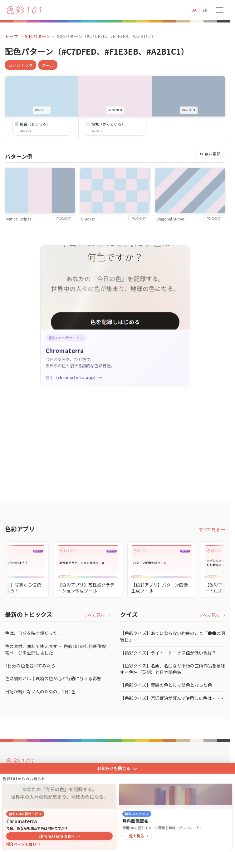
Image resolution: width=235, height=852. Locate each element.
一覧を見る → (137, 812)
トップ (11, 36)
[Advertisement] (117, 438)
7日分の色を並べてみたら (30, 665)
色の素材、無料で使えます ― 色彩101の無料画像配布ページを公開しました (55, 649)
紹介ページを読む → (23, 820)
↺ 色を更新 (210, 154)
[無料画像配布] (175, 772)
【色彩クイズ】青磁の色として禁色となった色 (166, 685)
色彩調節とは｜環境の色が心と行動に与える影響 (53, 678)
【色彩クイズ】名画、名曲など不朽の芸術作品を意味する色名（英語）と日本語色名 (172, 668)
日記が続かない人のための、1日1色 (40, 691)
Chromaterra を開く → (59, 812)
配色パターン (37, 36)
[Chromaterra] (59, 772)
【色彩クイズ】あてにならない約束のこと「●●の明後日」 (172, 636)
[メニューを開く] (219, 10)
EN (205, 9)
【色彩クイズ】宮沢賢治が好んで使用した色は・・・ (172, 698)
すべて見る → (212, 529)
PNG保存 (63, 218)
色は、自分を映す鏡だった (31, 633)
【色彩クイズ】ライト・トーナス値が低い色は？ (168, 653)
